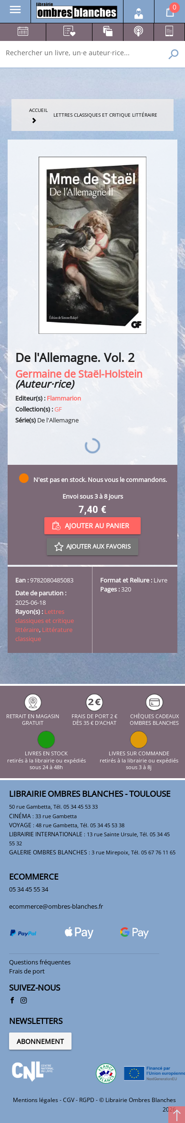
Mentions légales (35, 1100)
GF (58, 409)
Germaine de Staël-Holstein (79, 374)
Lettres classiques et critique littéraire (44, 620)
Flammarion (64, 398)
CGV (68, 1100)
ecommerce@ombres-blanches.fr (56, 906)
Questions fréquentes (40, 962)
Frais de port (27, 971)
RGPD (86, 1100)
